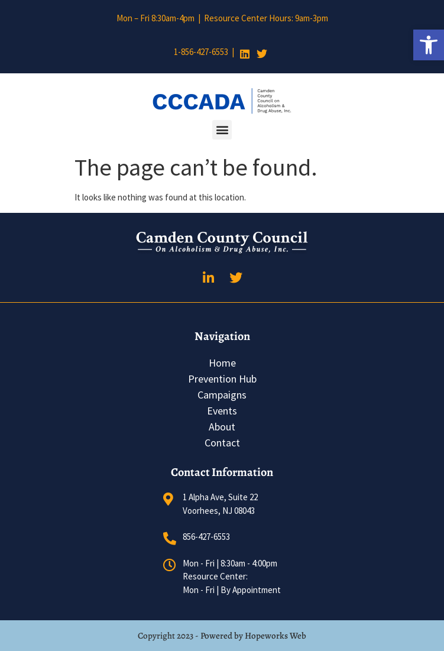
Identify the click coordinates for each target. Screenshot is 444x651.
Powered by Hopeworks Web (253, 636)
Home (222, 363)
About (222, 426)
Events (222, 410)
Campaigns (222, 394)
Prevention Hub (222, 379)
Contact (222, 442)
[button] (428, 45)
